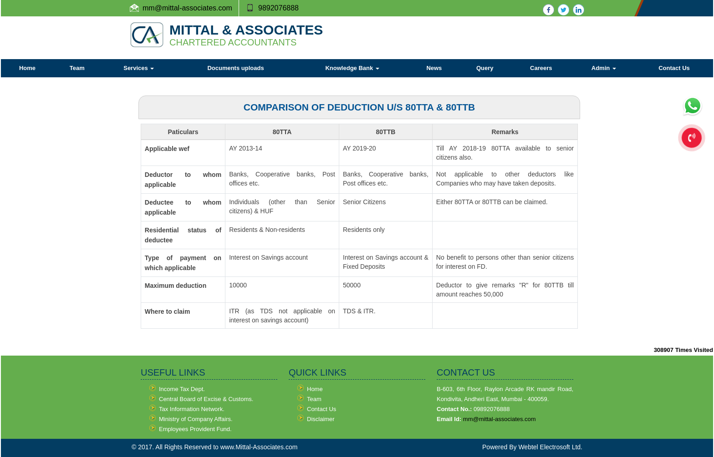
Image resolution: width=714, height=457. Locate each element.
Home (27, 68)
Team (77, 68)
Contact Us (674, 68)
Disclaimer (321, 419)
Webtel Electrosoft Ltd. (550, 447)
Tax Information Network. (191, 409)
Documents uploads (235, 68)
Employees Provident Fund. (195, 429)
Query (485, 68)
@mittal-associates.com (193, 8)
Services (138, 68)
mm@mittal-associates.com (499, 419)
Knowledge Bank (352, 68)
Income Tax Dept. (182, 389)
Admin (604, 68)
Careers (541, 68)
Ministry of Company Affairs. (196, 419)
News (434, 68)
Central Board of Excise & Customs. (206, 399)
